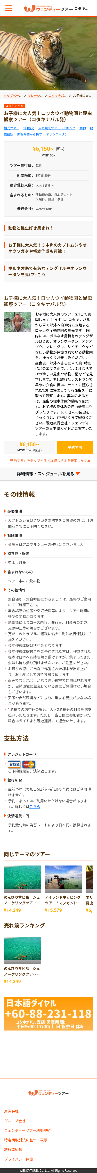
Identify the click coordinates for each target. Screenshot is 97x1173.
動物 (82, 128)
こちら (34, 807)
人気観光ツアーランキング (56, 128)
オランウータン (57, 134)
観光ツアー (11, 128)
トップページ (13, 96)
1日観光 (28, 128)
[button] (8, 8)
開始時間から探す (29, 134)
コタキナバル (57, 96)
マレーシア (35, 96)
